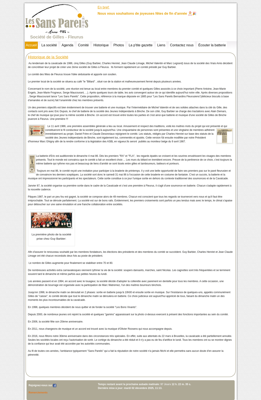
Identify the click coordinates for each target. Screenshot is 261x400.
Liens (161, 45)
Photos (118, 45)
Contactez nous (181, 45)
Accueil (31, 45)
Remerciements (38, 392)
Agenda (67, 45)
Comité (83, 45)
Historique (101, 45)
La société (49, 45)
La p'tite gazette (140, 45)
